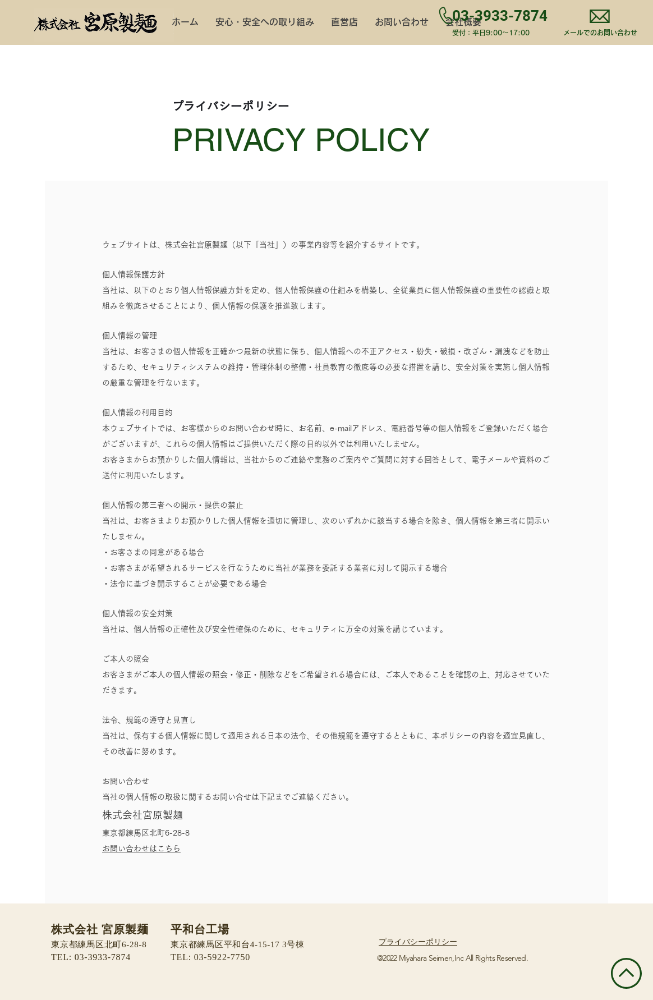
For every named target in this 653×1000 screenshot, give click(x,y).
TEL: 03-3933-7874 (91, 957)
